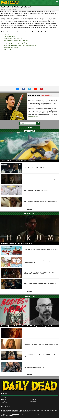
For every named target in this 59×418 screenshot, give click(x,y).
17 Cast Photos (7, 34)
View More (29, 209)
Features (4, 399)
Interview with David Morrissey (11, 47)
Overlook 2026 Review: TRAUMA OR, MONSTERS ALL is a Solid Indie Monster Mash (40, 201)
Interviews (4, 402)
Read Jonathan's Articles (33, 116)
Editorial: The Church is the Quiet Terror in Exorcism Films (35, 333)
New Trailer (6, 38)
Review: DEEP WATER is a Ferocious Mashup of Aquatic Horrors (18, 161)
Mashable (6, 85)
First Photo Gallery (8, 40)
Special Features (29, 213)
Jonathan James (13, 9)
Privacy (6, 415)
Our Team (33, 397)
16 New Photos (17, 40)
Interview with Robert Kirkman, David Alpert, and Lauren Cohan (19, 42)
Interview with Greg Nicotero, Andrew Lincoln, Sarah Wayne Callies (20, 45)
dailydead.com (15, 414)
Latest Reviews (29, 131)
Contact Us (33, 399)
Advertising (33, 401)
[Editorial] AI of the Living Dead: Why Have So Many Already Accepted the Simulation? (41, 344)
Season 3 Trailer (8, 49)
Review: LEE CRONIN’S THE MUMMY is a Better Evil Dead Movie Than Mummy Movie (40, 179)
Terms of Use (12, 415)
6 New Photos (25, 40)
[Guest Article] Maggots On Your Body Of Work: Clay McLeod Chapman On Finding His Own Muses (27, 326)
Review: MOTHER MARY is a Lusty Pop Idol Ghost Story (34, 167)
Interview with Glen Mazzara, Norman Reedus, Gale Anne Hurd (19, 43)
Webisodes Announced (9, 36)
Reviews (4, 401)
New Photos (13, 38)
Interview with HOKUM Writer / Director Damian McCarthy (16, 243)
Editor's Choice (29, 296)
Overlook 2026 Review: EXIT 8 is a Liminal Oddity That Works (36, 190)
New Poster (19, 38)
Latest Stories (5, 397)
